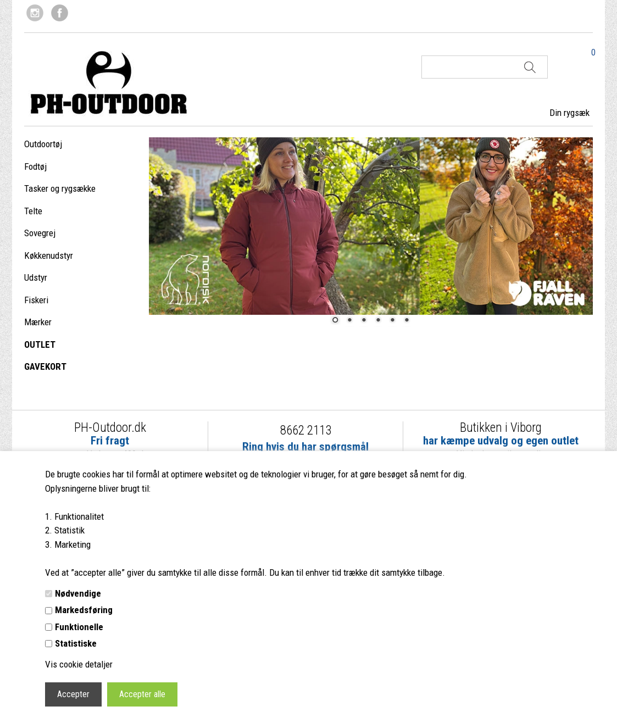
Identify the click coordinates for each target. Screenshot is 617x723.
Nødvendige (78, 593)
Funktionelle (79, 626)
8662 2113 (305, 430)
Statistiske (76, 643)
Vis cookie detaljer (79, 664)
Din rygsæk (569, 112)
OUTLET (39, 344)
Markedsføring (84, 609)
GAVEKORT (45, 366)
